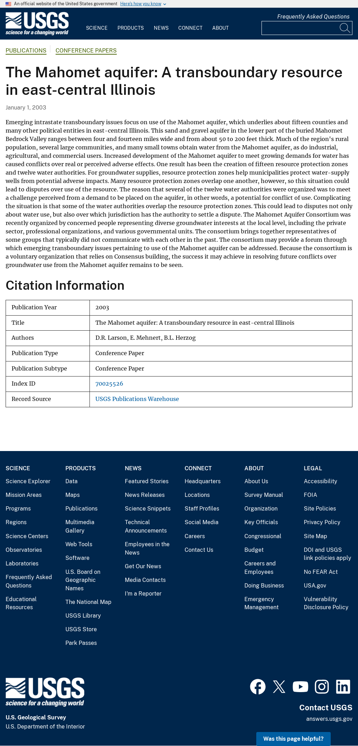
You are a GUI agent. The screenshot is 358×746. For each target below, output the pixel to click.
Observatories (24, 550)
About (220, 28)
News (161, 28)
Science (97, 28)
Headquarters (203, 481)
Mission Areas (24, 495)
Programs (18, 508)
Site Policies (320, 508)
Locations (197, 495)
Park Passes (81, 643)
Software (77, 558)
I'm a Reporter (143, 593)
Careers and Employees (260, 567)
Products (130, 28)
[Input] (307, 28)
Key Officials (261, 522)
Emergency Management (261, 603)
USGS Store (81, 629)
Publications (26, 50)
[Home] (37, 33)
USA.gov (315, 585)
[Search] (345, 28)
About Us (256, 481)
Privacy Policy (322, 522)
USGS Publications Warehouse (137, 399)
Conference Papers (86, 50)
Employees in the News (147, 548)
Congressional (262, 536)
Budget (254, 550)
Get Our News (143, 566)
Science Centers (27, 536)
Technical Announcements (146, 526)
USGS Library (83, 615)
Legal (313, 468)
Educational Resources (21, 603)
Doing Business (264, 585)
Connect (190, 28)
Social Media (202, 522)
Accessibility (320, 481)
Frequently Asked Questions (313, 16)
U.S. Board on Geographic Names (82, 580)
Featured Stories (147, 481)
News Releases (145, 495)
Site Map (315, 536)
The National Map (88, 602)
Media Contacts (145, 580)
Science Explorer (28, 481)
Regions (16, 522)
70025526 (109, 383)
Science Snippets (148, 508)
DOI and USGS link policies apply (327, 554)
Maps (72, 495)
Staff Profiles (202, 508)
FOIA (310, 495)
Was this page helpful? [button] (293, 739)
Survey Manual (263, 495)
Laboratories (22, 563)
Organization (261, 508)
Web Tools (78, 544)
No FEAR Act (321, 572)
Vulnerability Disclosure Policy (326, 603)
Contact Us (199, 550)
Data (71, 481)
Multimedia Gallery (79, 526)
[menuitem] (97, 24)
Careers (195, 536)
